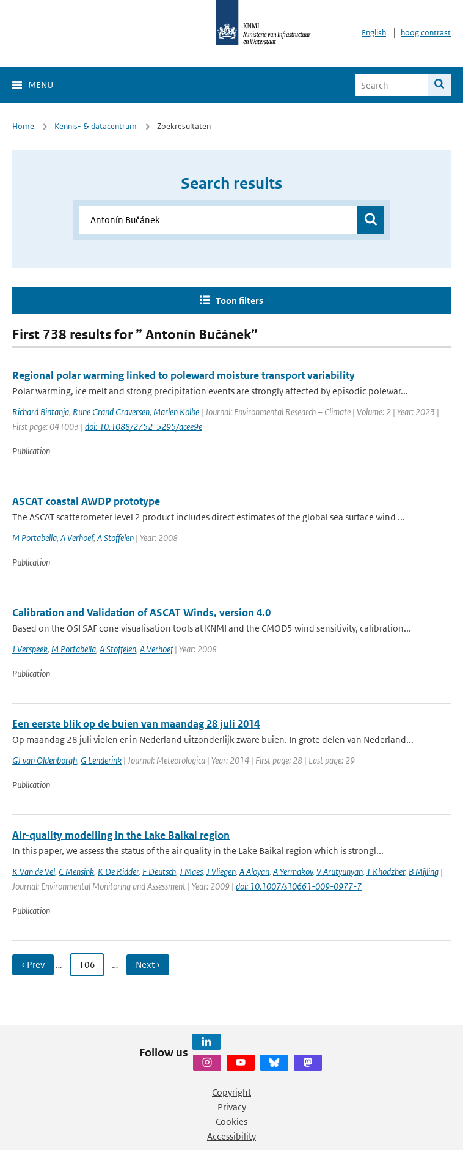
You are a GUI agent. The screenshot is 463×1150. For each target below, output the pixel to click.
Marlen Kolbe (176, 412)
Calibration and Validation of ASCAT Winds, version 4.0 (141, 612)
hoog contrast (426, 33)
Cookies (231, 1121)
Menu (40, 84)
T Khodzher (385, 871)
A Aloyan (254, 871)
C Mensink (76, 871)
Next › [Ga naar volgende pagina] (148, 964)
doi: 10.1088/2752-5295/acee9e (143, 426)
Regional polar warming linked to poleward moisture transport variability (183, 375)
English (374, 33)
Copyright (231, 1092)
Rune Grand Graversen (111, 412)
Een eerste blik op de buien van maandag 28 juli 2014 (136, 724)
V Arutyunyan (339, 871)
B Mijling (424, 871)
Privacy (231, 1107)
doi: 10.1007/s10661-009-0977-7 (299, 886)
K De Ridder (118, 871)
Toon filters (239, 300)
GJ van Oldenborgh (44, 760)
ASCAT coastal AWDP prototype (86, 501)
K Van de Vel (33, 871)
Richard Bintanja (40, 412)
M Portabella (34, 538)
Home (23, 126)
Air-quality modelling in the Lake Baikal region (121, 835)
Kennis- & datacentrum (95, 126)
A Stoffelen (115, 538)
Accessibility (231, 1136)
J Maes (191, 871)
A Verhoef (76, 538)
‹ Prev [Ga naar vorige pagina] (33, 964)
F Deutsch (159, 871)
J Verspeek (30, 649)
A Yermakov (293, 871)
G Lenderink (101, 760)
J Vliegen (221, 871)
